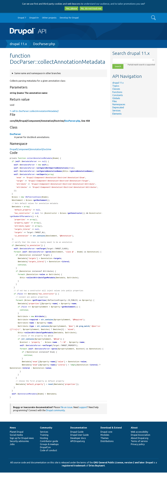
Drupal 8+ (34, 17)
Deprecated (118, 107)
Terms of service (139, 451)
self (18, 162)
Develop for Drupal (69, 17)
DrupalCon (45, 457)
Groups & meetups (49, 454)
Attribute (39, 323)
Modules (104, 445)
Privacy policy (138, 454)
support (83, 417)
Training (44, 445)
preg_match (84, 333)
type (32, 333)
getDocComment (40, 202)
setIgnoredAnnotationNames (49, 172)
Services (116, 110)
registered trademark (74, 476)
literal (65, 266)
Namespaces (118, 104)
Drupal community (55, 421)
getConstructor (75, 216)
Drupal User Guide (79, 445)
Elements (117, 113)
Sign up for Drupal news (22, 448)
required (34, 327)
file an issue (66, 417)
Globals (116, 98)
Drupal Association (140, 445)
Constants (117, 95)
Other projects (49, 17)
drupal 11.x (18, 44)
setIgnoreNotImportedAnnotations (52, 168)
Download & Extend (111, 438)
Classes (116, 89)
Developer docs (78, 448)
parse (48, 256)
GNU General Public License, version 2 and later (119, 473)
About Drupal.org (139, 448)
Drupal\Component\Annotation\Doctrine (30, 149)
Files (114, 101)
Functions (117, 92)
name (55, 310)
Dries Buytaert (97, 476)
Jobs (12, 454)
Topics (115, 86)
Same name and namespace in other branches (37, 73)
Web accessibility (139, 442)
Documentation (78, 438)
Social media (16, 445)
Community (46, 438)
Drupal (149, 473)
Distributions (107, 451)
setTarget (41, 253)
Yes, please (71, 8)
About (134, 438)
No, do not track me (91, 8)
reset (50, 394)
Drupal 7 (22, 17)
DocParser (15, 134)
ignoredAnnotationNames (81, 172)
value (42, 279)
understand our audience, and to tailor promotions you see (114, 4)
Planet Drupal (16, 442)
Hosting (44, 448)
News (13, 438)
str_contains (39, 239)
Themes (104, 448)
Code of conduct (48, 461)
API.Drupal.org (77, 451)
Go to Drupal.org (12, 18)
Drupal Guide (76, 442)
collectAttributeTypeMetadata (41, 283)
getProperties (39, 306)
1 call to (34, 111)
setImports (42, 175)
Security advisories (19, 451)
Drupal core (106, 442)
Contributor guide (49, 451)
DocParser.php (44, 44)
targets (57, 263)
